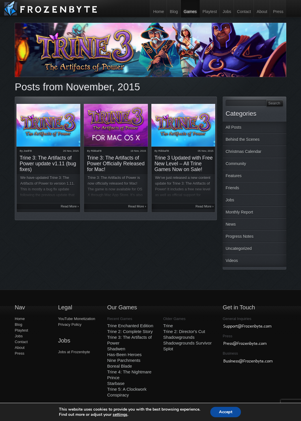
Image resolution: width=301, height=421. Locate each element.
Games (190, 11)
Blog (174, 11)
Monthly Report (239, 212)
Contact (244, 11)
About (262, 11)
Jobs (227, 11)
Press (278, 11)
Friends (232, 188)
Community (236, 163)
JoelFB (27, 150)
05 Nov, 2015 (205, 150)
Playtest (209, 11)
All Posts (233, 127)
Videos (232, 260)
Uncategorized (239, 248)
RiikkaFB (96, 150)
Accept (225, 412)
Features (233, 175)
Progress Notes (239, 236)
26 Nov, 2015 (71, 150)
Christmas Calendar (243, 151)
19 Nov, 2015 (138, 150)
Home (158, 11)
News (231, 224)
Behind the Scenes (243, 139)
